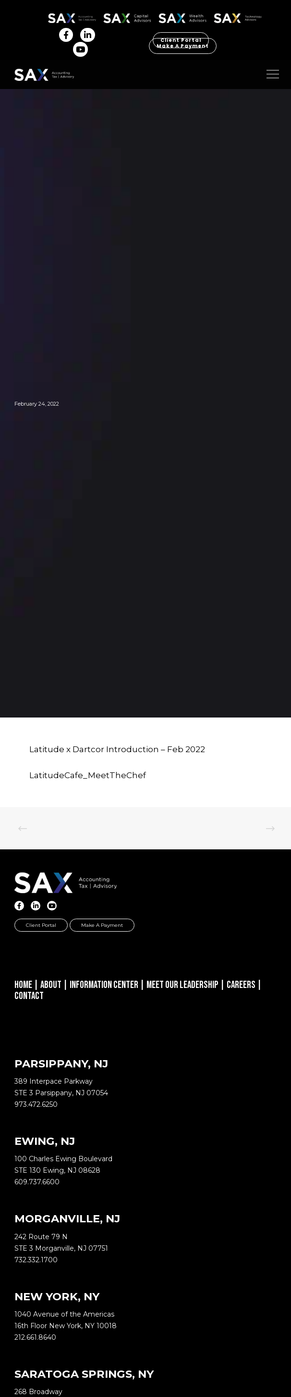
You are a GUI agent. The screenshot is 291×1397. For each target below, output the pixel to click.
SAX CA (127, 16)
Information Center (104, 985)
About (50, 985)
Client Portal (41, 925)
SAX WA (182, 16)
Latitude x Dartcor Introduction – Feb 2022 (117, 749)
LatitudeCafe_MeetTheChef (87, 775)
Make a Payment (183, 46)
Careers (241, 985)
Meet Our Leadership (182, 985)
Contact (29, 996)
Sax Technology (237, 18)
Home (23, 985)
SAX (72, 16)
